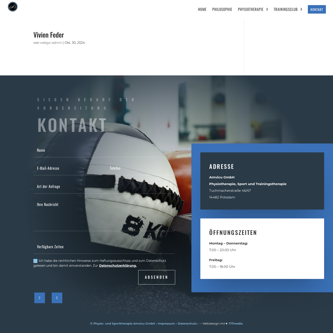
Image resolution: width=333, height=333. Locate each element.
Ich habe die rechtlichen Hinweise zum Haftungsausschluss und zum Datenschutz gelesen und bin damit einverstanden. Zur (99, 263)
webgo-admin (51, 43)
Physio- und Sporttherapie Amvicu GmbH (124, 323)
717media (236, 323)
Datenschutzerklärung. (118, 266)
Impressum (166, 323)
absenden (157, 277)
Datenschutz (187, 323)
